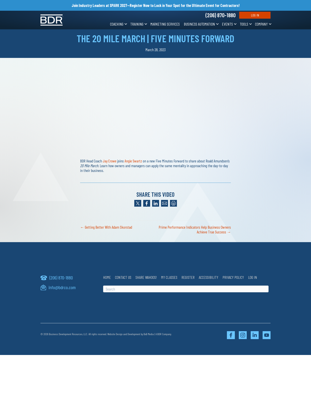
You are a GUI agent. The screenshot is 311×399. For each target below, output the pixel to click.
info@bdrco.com (62, 287)
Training (136, 24)
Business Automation (199, 24)
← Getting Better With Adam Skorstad (106, 227)
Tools (244, 24)
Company (261, 24)
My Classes (169, 277)
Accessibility (208, 277)
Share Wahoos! (146, 277)
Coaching (116, 24)
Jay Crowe (109, 160)
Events (227, 24)
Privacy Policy (233, 277)
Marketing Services (165, 24)
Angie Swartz (133, 160)
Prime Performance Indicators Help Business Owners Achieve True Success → (195, 229)
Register (188, 277)
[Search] (186, 289)
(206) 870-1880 (220, 15)
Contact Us (123, 277)
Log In (255, 15)
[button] (125, 24)
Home (107, 277)
